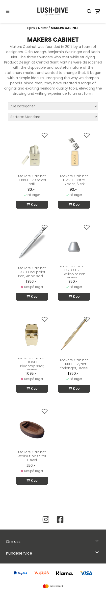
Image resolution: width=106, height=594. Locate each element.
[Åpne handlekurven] (97, 11)
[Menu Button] (7, 11)
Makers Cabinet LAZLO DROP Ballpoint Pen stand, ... (74, 272)
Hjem (31, 28)
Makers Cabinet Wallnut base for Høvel (32, 456)
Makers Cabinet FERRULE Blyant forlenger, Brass (74, 364)
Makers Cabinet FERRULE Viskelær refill (32, 180)
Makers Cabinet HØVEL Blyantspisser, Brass (32, 364)
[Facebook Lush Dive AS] (60, 519)
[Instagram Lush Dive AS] (46, 519)
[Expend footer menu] (98, 552)
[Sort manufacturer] (53, 106)
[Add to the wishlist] (45, 135)
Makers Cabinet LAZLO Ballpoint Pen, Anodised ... (32, 272)
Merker (43, 28)
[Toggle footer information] (98, 540)
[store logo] (53, 11)
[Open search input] (89, 11)
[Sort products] (53, 117)
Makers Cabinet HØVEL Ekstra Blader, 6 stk (74, 180)
